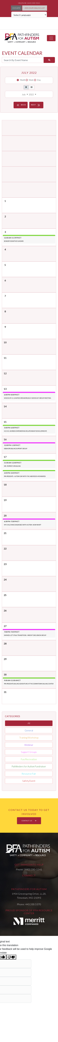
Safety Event (28, 780)
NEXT (36, 105)
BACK (21, 105)
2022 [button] (31, 94)
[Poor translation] (11, 957)
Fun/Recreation (29, 759)
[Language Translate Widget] (29, 15)
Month (22, 80)
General (29, 730)
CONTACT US (29, 821)
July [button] (24, 94)
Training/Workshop (28, 737)
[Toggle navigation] (51, 38)
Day (39, 80)
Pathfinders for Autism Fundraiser (29, 766)
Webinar (28, 744)
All (29, 723)
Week (31, 80)
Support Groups (29, 752)
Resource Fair (29, 773)
